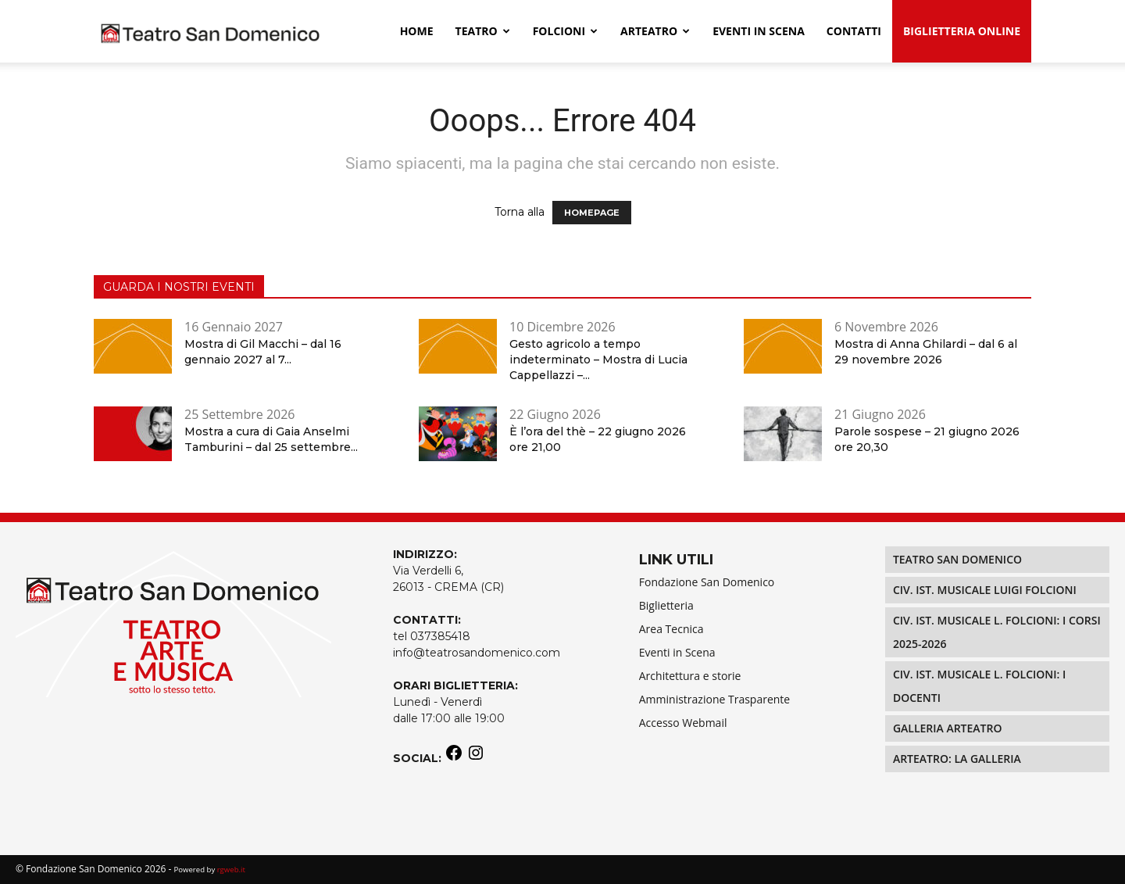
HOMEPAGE (592, 212)
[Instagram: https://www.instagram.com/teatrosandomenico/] (475, 758)
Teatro (482, 30)
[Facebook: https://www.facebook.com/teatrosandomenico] (454, 758)
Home (417, 30)
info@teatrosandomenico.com (476, 653)
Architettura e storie (690, 675)
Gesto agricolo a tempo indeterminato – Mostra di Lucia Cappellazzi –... (598, 359)
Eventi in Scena (677, 652)
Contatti (854, 30)
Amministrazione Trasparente (714, 699)
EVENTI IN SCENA (758, 30)
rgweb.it (231, 869)
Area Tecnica (671, 628)
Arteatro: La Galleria (957, 758)
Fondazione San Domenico (707, 581)
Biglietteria (666, 605)
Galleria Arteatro (947, 728)
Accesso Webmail (683, 722)
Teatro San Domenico (957, 559)
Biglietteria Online (961, 30)
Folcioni (565, 30)
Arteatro (655, 30)
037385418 (440, 636)
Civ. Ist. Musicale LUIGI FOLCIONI (985, 589)
